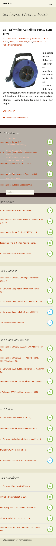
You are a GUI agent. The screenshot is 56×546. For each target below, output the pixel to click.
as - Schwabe (21, 41)
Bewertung (26, 38)
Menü (6, 3)
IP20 (30, 41)
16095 (11, 41)
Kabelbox (36, 38)
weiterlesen (10, 110)
